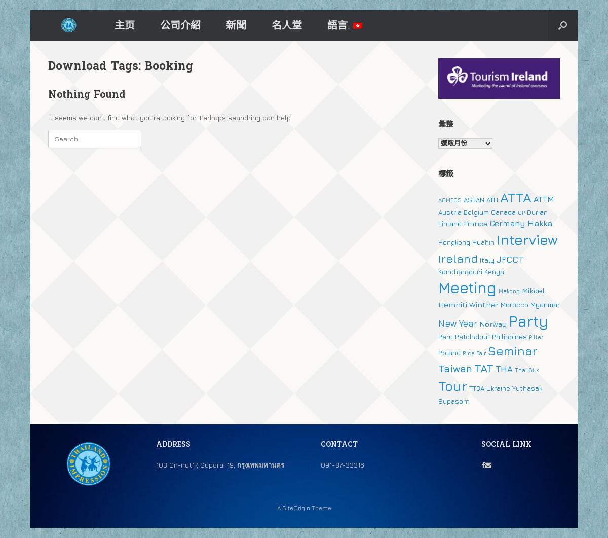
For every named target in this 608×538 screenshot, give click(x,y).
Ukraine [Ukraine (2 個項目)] (498, 388)
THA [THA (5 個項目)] (504, 369)
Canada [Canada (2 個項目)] (503, 212)
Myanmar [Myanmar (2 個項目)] (545, 305)
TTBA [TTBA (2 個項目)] (476, 388)
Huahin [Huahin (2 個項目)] (483, 242)
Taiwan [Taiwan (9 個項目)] (455, 368)
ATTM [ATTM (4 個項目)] (544, 199)
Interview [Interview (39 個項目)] (527, 240)
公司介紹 (180, 25)
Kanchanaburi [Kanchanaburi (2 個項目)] (460, 272)
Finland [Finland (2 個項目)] (450, 224)
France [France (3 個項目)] (476, 223)
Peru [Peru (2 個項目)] (445, 337)
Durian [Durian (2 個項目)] (537, 212)
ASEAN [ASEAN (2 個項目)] (474, 200)
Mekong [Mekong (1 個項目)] (509, 291)
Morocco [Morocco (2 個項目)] (514, 305)
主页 (125, 25)
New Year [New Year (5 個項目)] (457, 323)
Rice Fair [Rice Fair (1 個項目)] (474, 353)
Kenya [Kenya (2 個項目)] (494, 272)
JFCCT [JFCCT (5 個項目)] (510, 260)
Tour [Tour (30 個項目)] (452, 386)
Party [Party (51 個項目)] (528, 321)
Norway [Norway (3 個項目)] (493, 323)
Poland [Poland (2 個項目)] (449, 353)
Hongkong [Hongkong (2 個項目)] (454, 242)
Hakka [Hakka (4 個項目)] (539, 223)
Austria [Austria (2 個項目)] (450, 212)
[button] (563, 25)
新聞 (236, 25)
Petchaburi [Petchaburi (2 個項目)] (472, 337)
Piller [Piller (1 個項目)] (536, 337)
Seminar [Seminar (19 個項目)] (513, 351)
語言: (344, 25)
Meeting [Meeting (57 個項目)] (467, 287)
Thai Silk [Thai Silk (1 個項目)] (527, 370)
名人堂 (287, 25)
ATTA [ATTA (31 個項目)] (515, 197)
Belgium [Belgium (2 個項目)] (476, 212)
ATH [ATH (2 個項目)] (492, 200)
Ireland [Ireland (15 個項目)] (458, 258)
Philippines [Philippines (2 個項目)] (509, 337)
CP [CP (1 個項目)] (521, 213)
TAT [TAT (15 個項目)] (483, 368)
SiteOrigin (296, 508)
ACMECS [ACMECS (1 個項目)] (450, 200)
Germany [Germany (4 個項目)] (507, 223)
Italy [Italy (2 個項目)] (487, 260)
